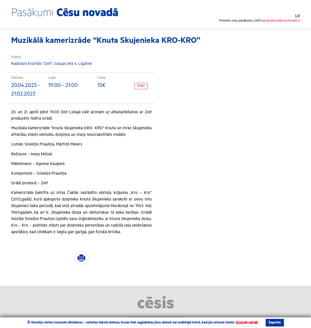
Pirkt (141, 86)
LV (297, 16)
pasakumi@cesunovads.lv (283, 21)
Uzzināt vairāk (247, 322)
